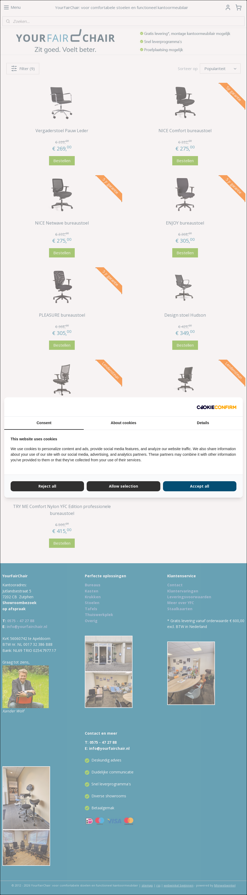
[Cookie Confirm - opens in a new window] (216, 407)
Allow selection (123, 486)
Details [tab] (203, 423)
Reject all (47, 486)
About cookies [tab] (123, 423)
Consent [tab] (44, 423)
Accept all (199, 486)
